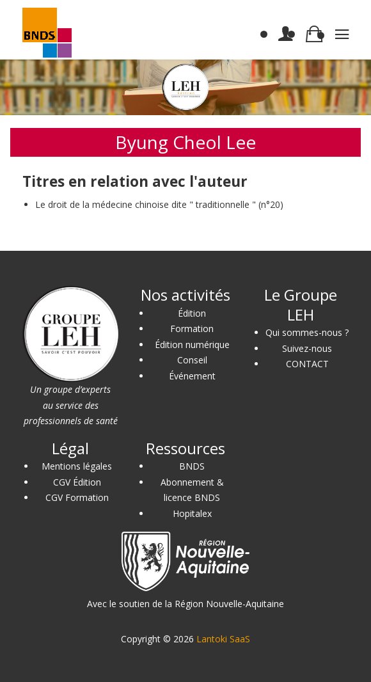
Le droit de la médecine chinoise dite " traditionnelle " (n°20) (159, 204)
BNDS (192, 466)
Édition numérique (192, 344)
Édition (192, 313)
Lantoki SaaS (223, 639)
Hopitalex (192, 513)
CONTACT (307, 364)
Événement (192, 376)
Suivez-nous (307, 348)
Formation (192, 328)
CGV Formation (77, 497)
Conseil (192, 360)
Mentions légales (77, 466)
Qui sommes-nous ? (307, 332)
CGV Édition (77, 482)
